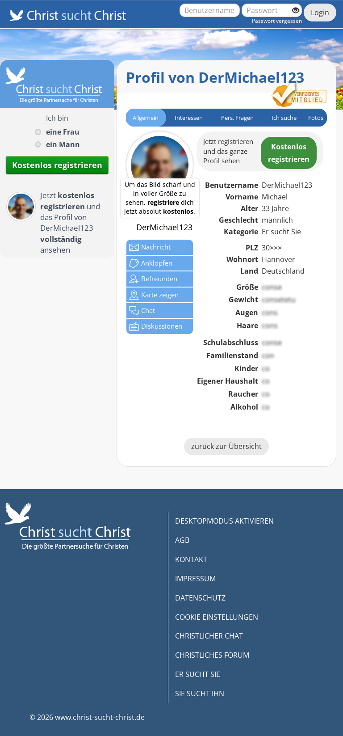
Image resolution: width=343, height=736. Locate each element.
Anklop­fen (150, 263)
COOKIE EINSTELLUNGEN (216, 617)
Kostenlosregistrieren (289, 153)
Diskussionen (155, 326)
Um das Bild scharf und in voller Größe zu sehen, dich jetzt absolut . (159, 198)
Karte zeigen (154, 295)
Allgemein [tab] (146, 118)
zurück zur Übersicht (226, 446)
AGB (182, 540)
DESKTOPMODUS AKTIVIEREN (224, 521)
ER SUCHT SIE (197, 674)
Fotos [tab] (315, 118)
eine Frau (62, 132)
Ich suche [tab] (284, 118)
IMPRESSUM (195, 579)
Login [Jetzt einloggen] (320, 12)
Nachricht (150, 247)
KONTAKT (191, 559)
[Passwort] (272, 10)
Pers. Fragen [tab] (237, 118)
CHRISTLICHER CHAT (209, 636)
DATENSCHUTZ (200, 598)
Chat (142, 311)
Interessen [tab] (189, 118)
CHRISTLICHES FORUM (212, 655)
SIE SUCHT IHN (199, 693)
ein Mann (63, 144)
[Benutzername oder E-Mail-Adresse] (210, 10)
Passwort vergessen (277, 21)
